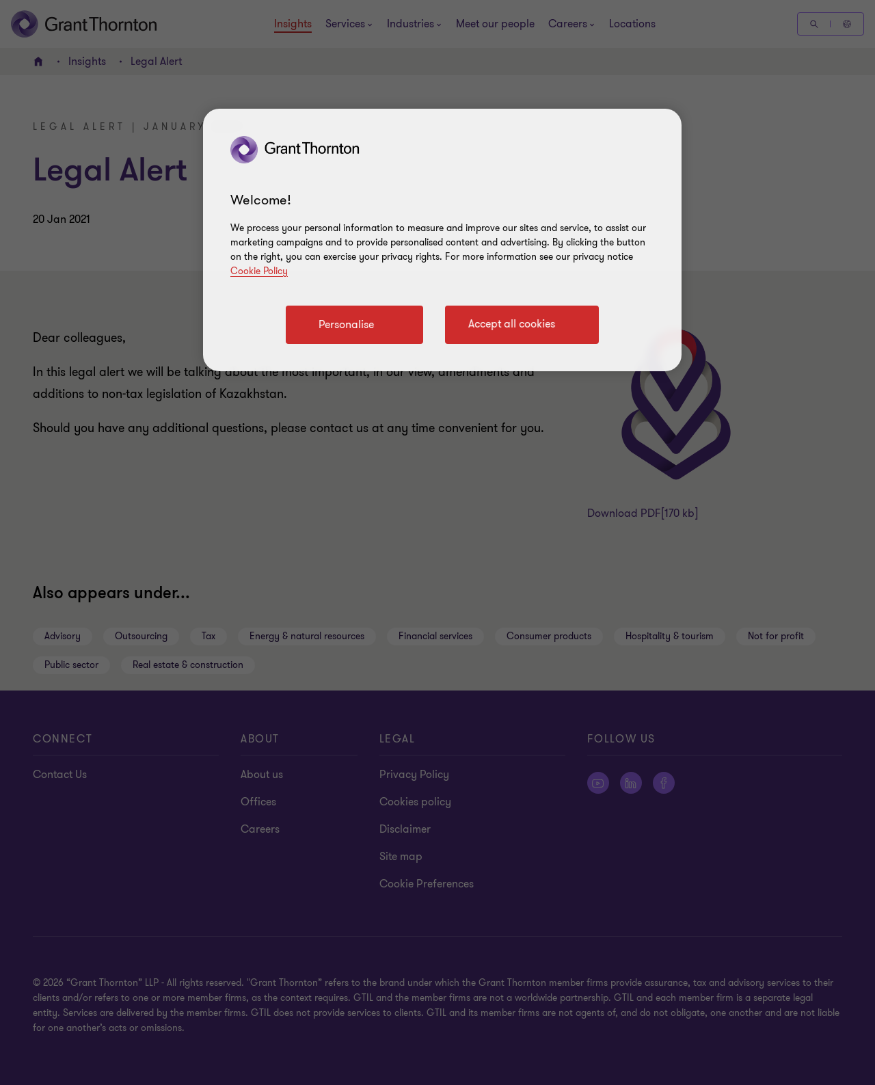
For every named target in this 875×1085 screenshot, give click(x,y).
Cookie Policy (259, 271)
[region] (442, 240)
